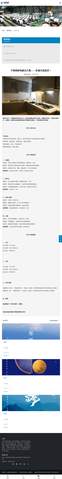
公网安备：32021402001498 (52, 472)
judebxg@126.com (11, 53)
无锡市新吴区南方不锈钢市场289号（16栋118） (19, 60)
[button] (30, 24)
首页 (3, 30)
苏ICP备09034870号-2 (40, 472)
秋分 (5, 378)
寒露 (5, 342)
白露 (5, 414)
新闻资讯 (9, 30)
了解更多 (6, 355)
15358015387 (10, 46)
